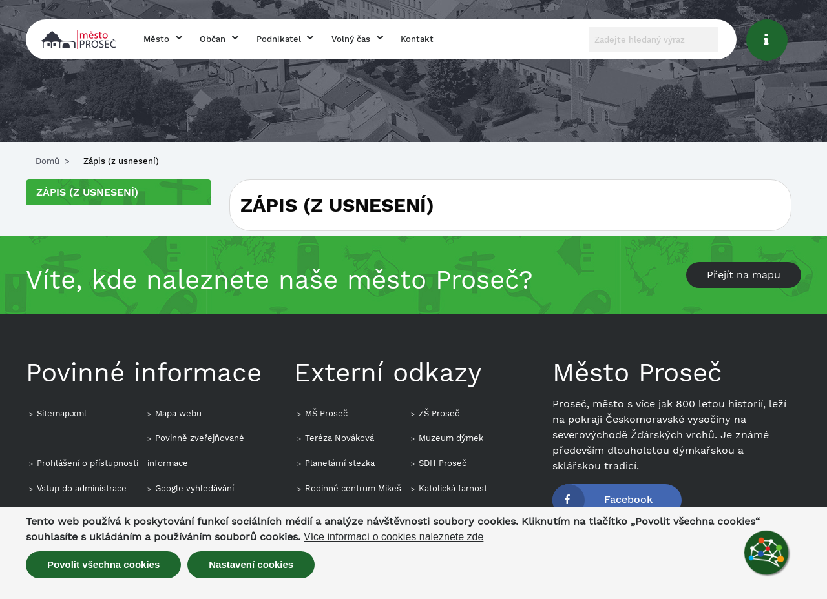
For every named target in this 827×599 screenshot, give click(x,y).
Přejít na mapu (743, 275)
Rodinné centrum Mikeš (353, 488)
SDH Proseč (442, 463)
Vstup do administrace (82, 488)
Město (156, 39)
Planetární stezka (340, 463)
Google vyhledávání (194, 488)
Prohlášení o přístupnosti (87, 463)
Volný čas (350, 39)
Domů (47, 161)
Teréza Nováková (339, 438)
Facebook (628, 499)
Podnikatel (278, 39)
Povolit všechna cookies (103, 564)
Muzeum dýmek (451, 438)
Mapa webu (178, 413)
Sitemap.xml (62, 413)
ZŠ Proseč (439, 413)
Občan (212, 39)
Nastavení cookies (251, 564)
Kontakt (417, 39)
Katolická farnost (453, 488)
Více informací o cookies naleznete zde (393, 537)
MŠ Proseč (326, 413)
